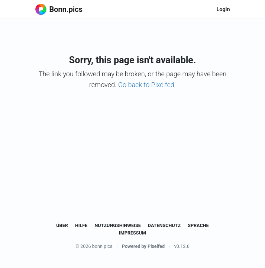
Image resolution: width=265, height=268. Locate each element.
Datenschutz (164, 225)
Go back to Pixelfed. (147, 85)
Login (223, 9)
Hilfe (81, 225)
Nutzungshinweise (117, 225)
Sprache (198, 225)
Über (62, 225)
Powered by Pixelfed (143, 246)
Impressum (132, 233)
